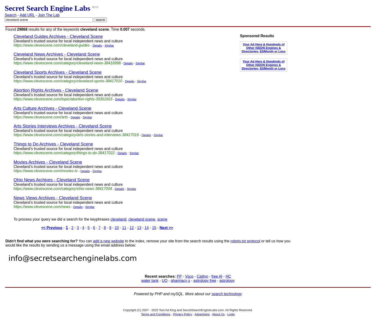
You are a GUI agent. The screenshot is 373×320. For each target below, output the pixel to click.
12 (132, 228)
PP (179, 276)
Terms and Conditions (155, 314)
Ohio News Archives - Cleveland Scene (52, 179)
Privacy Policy (182, 314)
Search (11, 15)
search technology (227, 294)
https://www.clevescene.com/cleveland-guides (52, 45)
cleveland (118, 219)
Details (97, 45)
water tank (150, 281)
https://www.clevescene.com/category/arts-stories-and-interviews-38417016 (76, 135)
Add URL (27, 15)
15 (154, 228)
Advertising (202, 314)
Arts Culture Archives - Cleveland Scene (52, 108)
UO (164, 281)
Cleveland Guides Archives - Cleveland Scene (58, 36)
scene (162, 219)
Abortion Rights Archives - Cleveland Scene (56, 90)
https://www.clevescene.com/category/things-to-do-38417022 (64, 153)
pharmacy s (180, 281)
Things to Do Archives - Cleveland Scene (53, 144)
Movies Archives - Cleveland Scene (48, 162)
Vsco (189, 276)
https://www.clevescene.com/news (42, 207)
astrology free (204, 281)
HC (228, 276)
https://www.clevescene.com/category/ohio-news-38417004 (63, 189)
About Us (218, 314)
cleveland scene (141, 219)
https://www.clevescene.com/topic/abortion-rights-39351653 (63, 99)
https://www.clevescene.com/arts (41, 117)
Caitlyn (202, 276)
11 (124, 228)
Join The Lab (49, 15)
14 (147, 228)
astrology (227, 281)
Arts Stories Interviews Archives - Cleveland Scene (63, 126)
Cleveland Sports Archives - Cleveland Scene (57, 72)
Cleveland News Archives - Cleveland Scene (57, 54)
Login (231, 314)
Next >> (166, 228)
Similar (109, 45)
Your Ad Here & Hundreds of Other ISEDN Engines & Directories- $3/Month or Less (263, 48)
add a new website (108, 241)
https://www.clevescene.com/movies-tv (46, 171)
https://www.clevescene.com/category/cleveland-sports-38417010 (68, 81)
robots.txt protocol (245, 241)
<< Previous (51, 228)
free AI (216, 276)
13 (139, 228)
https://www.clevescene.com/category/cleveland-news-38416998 (67, 63)
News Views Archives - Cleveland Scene (53, 197)
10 (117, 228)
